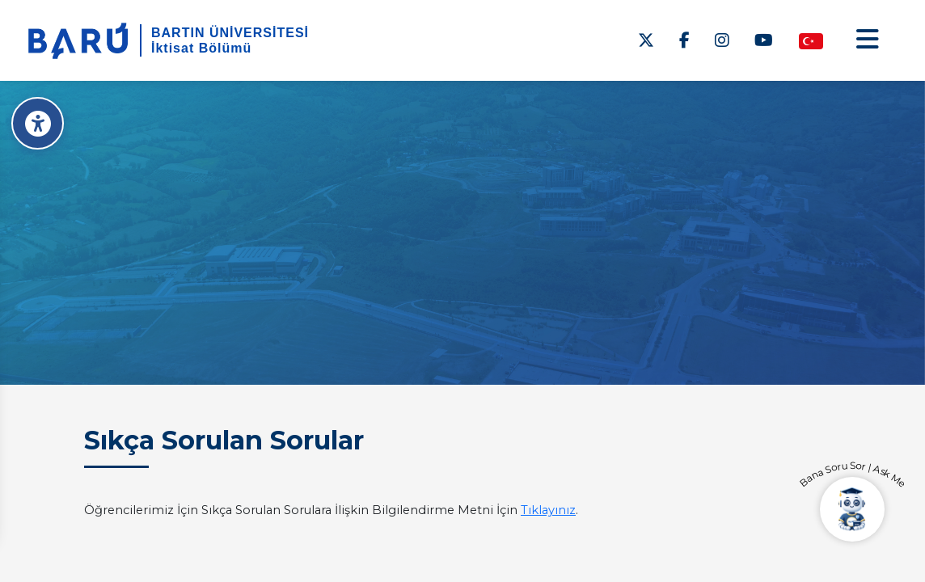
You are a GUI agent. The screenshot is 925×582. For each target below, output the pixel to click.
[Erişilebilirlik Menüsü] (38, 123)
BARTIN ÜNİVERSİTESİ (230, 33)
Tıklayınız (548, 510)
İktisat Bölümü (201, 48)
